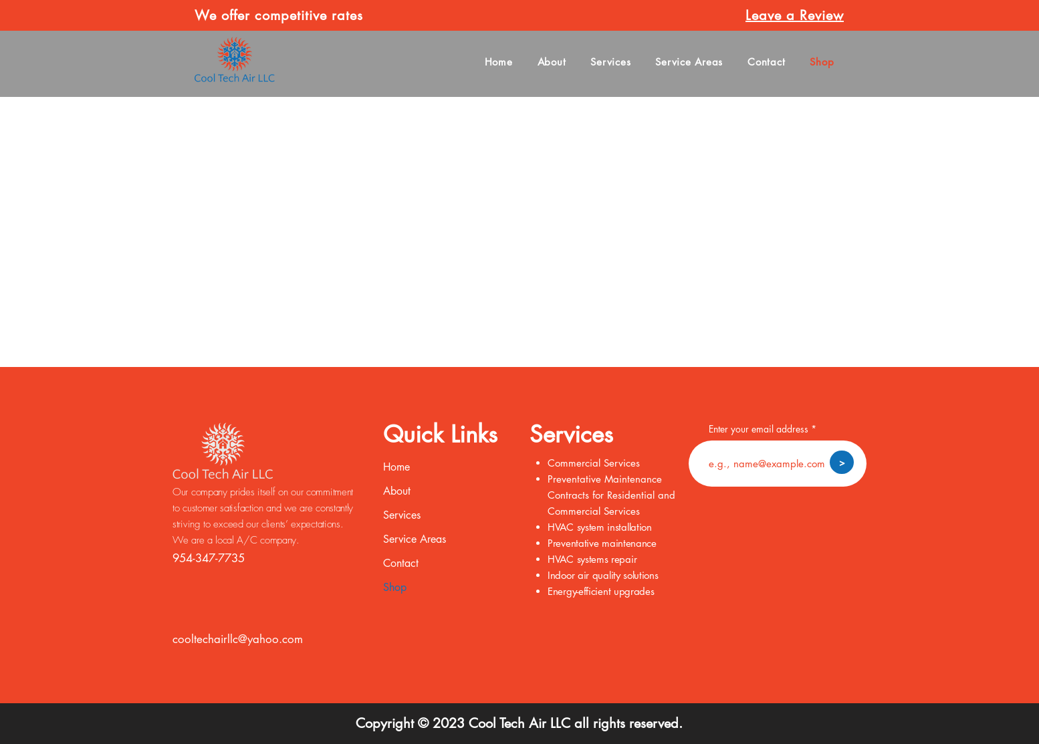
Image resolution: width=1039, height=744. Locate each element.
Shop (395, 587)
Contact (401, 563)
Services (402, 515)
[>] (842, 462)
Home (396, 467)
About (397, 491)
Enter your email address (758, 429)
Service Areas (414, 539)
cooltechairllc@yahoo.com (237, 639)
